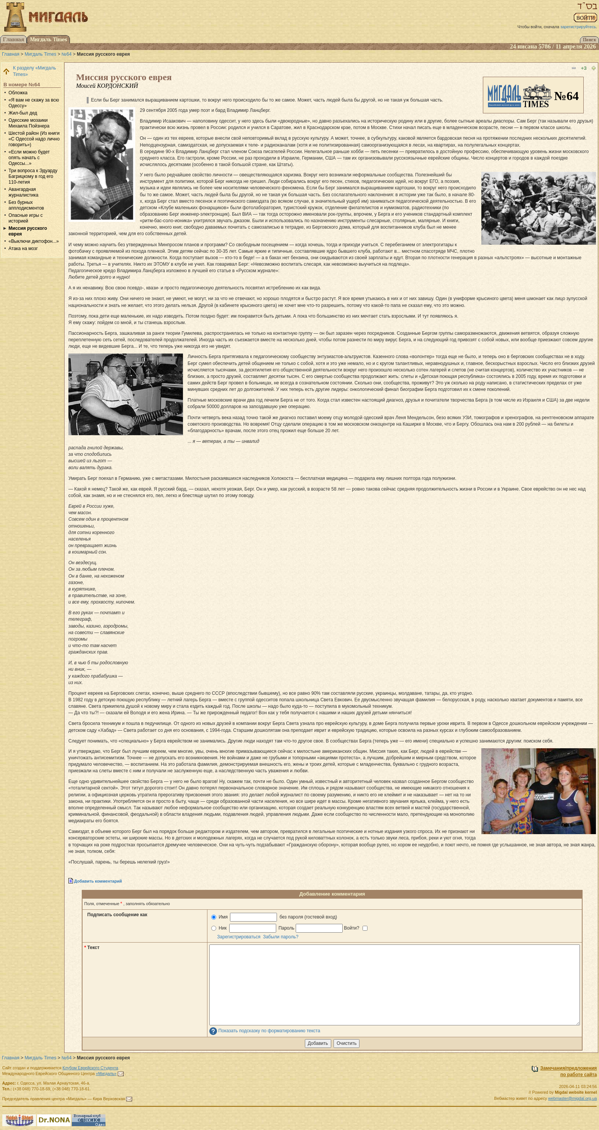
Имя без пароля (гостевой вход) (274, 917)
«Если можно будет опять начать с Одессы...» (29, 157)
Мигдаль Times (40, 54)
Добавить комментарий (98, 881)
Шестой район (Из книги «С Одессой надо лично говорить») (34, 139)
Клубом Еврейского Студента (90, 1067)
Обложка (18, 92)
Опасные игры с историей (25, 218)
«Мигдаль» (106, 1073)
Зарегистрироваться (238, 937)
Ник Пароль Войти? (289, 928)
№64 (66, 54)
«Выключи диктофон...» (33, 241)
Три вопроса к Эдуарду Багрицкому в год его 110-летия (32, 176)
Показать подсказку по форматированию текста (270, 1030)
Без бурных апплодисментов (26, 205)
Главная (10, 54)
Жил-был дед (22, 113)
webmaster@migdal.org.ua (572, 1098)
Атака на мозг (23, 248)
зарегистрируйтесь (578, 26)
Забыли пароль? (280, 937)
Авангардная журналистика (23, 192)
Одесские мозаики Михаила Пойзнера (28, 123)
